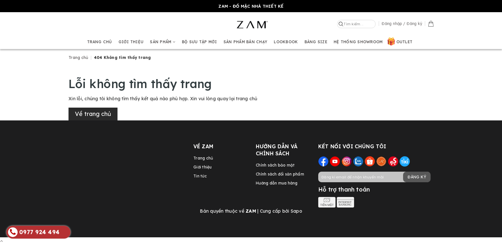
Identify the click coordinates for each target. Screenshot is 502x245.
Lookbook (286, 41)
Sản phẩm (162, 41)
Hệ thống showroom (358, 41)
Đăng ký (417, 177)
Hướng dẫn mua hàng (277, 183)
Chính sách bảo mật (275, 165)
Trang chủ (99, 41)
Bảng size (315, 41)
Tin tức (200, 176)
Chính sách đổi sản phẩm (280, 174)
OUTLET (404, 41)
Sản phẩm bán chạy (245, 41)
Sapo (296, 211)
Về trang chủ (93, 114)
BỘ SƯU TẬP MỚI (199, 41)
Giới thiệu (131, 41)
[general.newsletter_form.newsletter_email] (374, 177)
